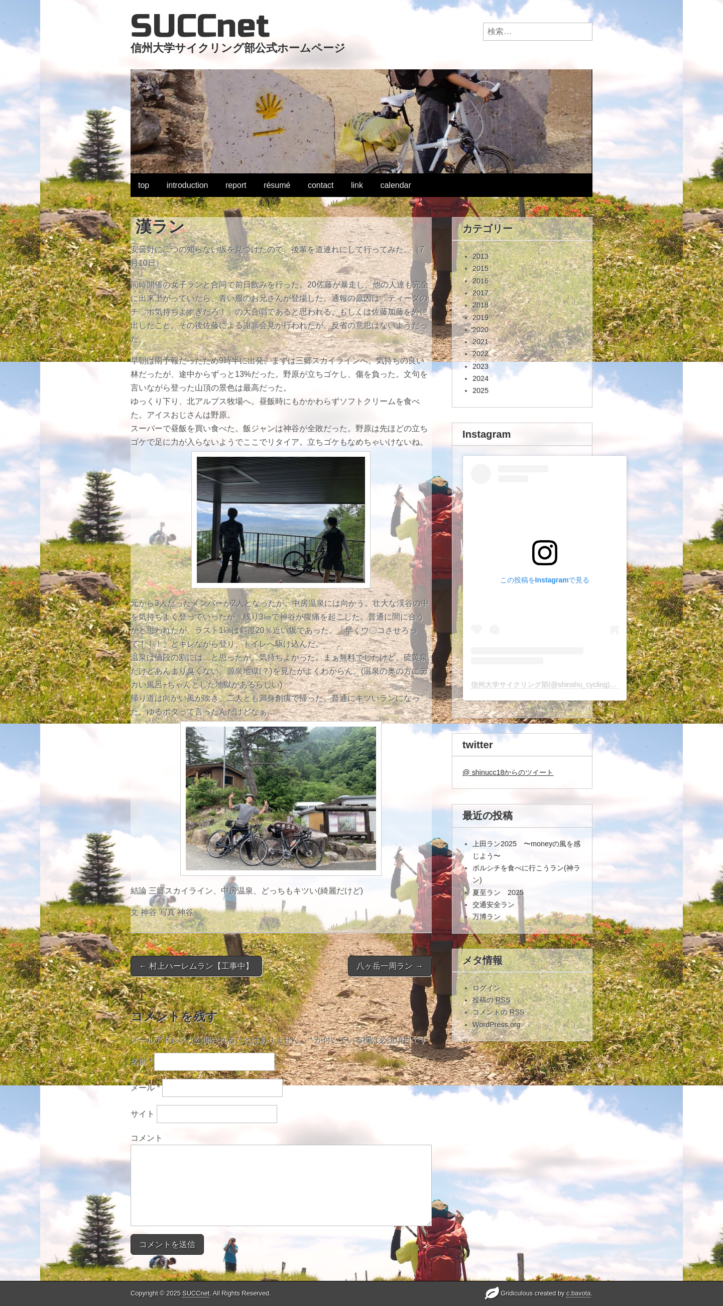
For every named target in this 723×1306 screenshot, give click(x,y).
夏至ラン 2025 (498, 892)
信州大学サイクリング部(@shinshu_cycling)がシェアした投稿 (568, 684)
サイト (143, 1114)
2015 (480, 268)
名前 (141, 1061)
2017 (480, 293)
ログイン (486, 988)
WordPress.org (496, 1025)
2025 (480, 390)
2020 (480, 330)
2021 (480, 342)
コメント (147, 1138)
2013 (480, 256)
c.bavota (578, 1293)
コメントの (498, 1012)
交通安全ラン (493, 904)
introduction (187, 185)
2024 (480, 378)
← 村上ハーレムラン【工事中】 (196, 966)
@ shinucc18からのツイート (507, 772)
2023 (480, 366)
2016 (480, 281)
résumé (277, 185)
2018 (480, 305)
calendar (395, 185)
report (236, 185)
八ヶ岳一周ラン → (389, 966)
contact (321, 185)
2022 (480, 354)
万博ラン (486, 917)
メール (145, 1087)
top (143, 185)
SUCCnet (200, 26)
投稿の (491, 1000)
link (357, 185)
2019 (480, 318)
